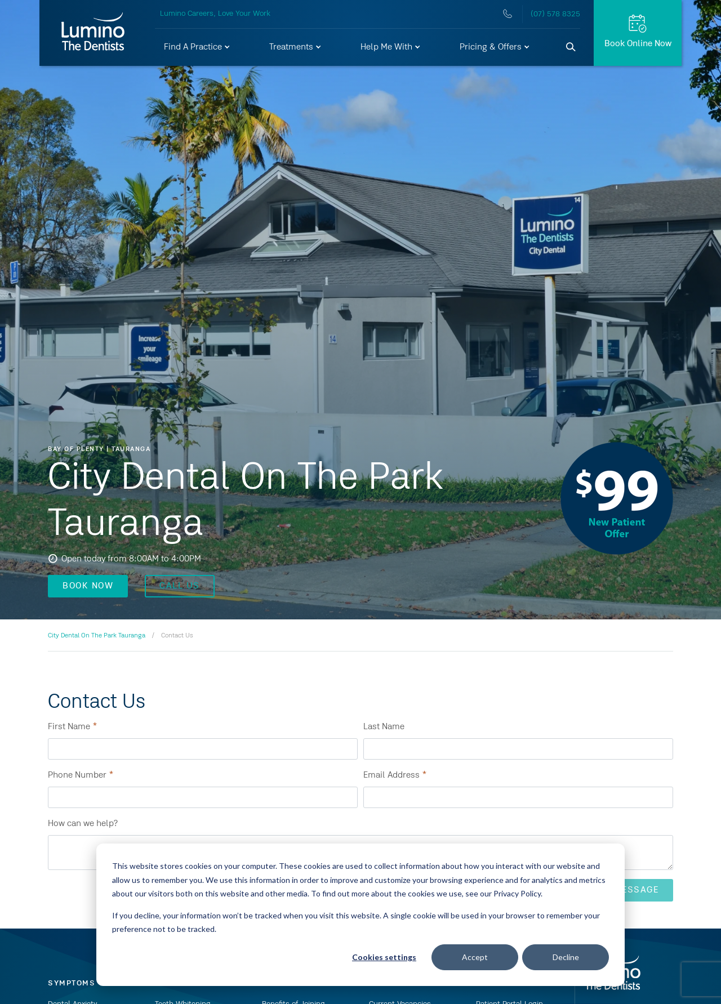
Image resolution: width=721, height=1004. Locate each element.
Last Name (383, 726)
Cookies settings (384, 957)
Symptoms (71, 983)
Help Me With (390, 47)
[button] (197, 47)
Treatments (295, 47)
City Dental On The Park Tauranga (96, 635)
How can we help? (83, 823)
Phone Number (81, 775)
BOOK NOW (88, 586)
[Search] (571, 47)
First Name (72, 726)
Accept (475, 957)
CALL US (179, 586)
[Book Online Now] (638, 33)
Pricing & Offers (495, 47)
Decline (566, 957)
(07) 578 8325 (555, 14)
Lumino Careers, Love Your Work (215, 13)
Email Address (395, 775)
